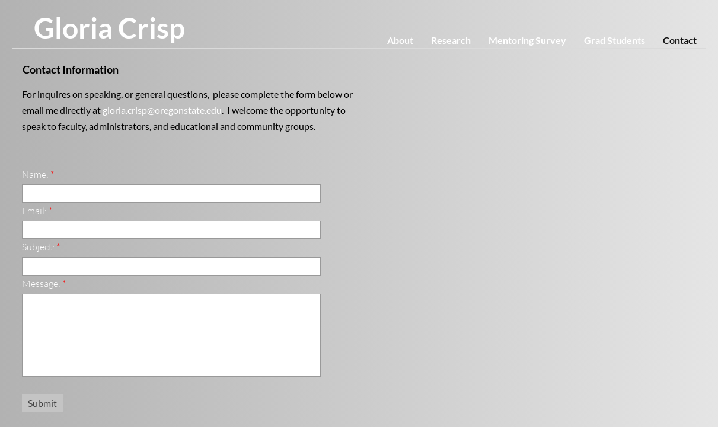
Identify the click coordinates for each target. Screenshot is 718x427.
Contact (680, 40)
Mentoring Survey (527, 40)
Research (451, 40)
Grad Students (614, 40)
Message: (44, 283)
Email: (37, 210)
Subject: (41, 247)
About (400, 40)
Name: (38, 174)
